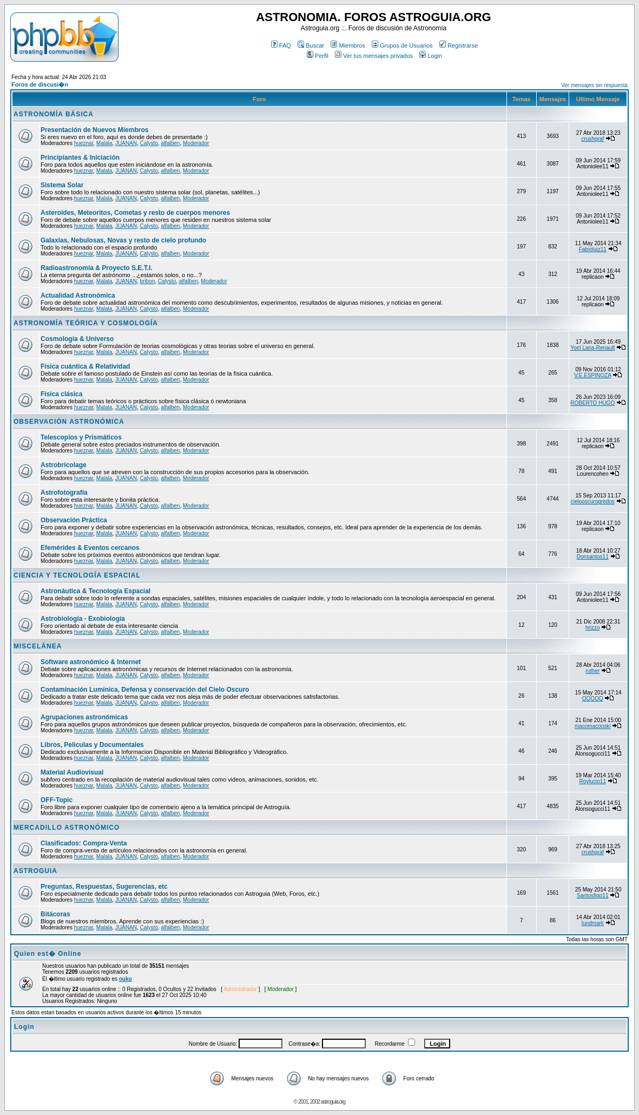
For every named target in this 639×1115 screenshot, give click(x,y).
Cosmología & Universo (77, 339)
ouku (125, 979)
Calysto (148, 143)
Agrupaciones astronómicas (84, 717)
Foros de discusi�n (39, 84)
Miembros (348, 45)
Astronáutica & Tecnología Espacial (95, 591)
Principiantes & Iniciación (80, 157)
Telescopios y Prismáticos (81, 437)
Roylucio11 (592, 781)
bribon (147, 281)
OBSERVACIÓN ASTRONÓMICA (69, 421)
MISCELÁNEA (38, 646)
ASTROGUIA (35, 871)
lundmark (593, 923)
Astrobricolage (64, 465)
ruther (592, 671)
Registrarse (458, 45)
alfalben (170, 143)
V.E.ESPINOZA (592, 375)
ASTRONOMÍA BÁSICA (54, 114)
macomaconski (593, 726)
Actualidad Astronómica (78, 295)
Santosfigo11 (592, 895)
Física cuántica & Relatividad (85, 366)
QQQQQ (592, 698)
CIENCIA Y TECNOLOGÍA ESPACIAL (77, 575)
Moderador (196, 143)
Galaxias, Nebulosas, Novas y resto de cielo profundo (123, 240)
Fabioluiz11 (593, 249)
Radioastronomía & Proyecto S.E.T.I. (97, 268)
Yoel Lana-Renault (592, 348)
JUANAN (126, 143)
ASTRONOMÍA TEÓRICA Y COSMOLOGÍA (86, 323)
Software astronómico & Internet (91, 662)
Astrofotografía (64, 492)
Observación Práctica (74, 520)
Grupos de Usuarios (402, 45)
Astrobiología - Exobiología (83, 618)
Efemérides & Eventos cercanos (90, 548)
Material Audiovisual (72, 772)
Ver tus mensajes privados (374, 56)
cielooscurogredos (593, 501)
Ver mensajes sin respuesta (594, 85)
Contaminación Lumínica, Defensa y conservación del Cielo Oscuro (145, 689)
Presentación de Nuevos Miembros (94, 130)
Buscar (311, 45)
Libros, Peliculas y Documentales (92, 745)
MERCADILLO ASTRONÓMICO (67, 827)
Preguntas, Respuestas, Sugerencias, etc (104, 886)
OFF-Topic (57, 800)
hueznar (84, 143)
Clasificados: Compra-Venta (84, 843)
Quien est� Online (47, 953)
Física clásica (61, 394)
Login (430, 56)
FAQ (281, 45)
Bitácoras (55, 914)
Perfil (317, 56)
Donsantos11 (593, 557)
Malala (104, 143)
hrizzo (592, 628)
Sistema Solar (62, 185)
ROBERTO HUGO (592, 403)
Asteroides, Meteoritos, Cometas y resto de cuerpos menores (135, 213)
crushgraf (592, 139)
